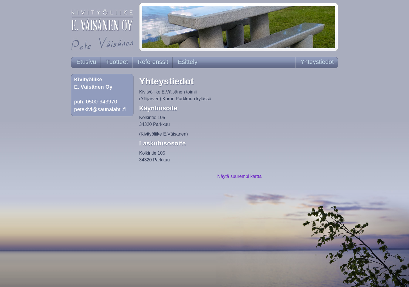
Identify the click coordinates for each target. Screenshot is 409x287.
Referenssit (152, 62)
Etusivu (86, 62)
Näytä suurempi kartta (239, 176)
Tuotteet (117, 62)
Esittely (187, 62)
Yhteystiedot (317, 62)
